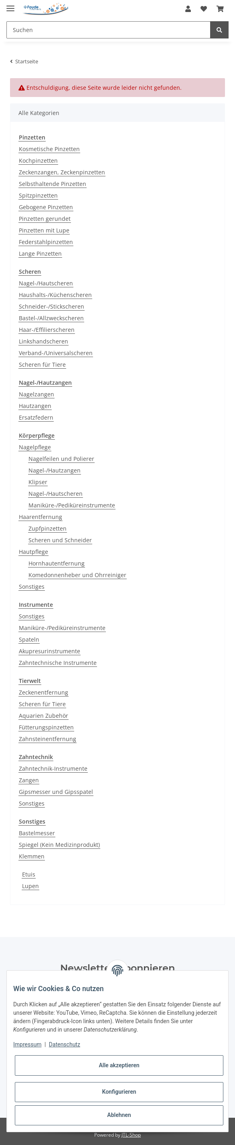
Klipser (37, 482)
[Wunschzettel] (204, 9)
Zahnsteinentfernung (47, 739)
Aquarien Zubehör (43, 715)
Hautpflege (33, 551)
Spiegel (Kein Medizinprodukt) (59, 844)
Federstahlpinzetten (46, 242)
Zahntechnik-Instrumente (53, 768)
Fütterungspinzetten (46, 727)
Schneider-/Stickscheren (51, 306)
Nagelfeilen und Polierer (61, 458)
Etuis (28, 874)
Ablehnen (119, 1115)
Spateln (29, 639)
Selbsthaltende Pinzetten (52, 184)
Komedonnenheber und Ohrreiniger (77, 575)
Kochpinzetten (38, 160)
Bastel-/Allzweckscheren (51, 318)
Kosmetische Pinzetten (49, 149)
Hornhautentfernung (56, 563)
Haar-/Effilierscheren (47, 329)
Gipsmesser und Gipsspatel (56, 792)
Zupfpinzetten (47, 528)
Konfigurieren (119, 1091)
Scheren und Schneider (60, 540)
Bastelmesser (37, 833)
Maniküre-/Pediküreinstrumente (71, 505)
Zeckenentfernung (43, 692)
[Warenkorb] (220, 9)
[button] (188, 9)
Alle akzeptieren (119, 1065)
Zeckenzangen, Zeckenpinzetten (62, 172)
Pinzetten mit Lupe (44, 230)
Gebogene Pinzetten (46, 207)
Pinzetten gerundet (45, 218)
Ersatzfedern (36, 417)
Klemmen (32, 856)
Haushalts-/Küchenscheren (55, 295)
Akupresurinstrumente (49, 651)
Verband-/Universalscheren (56, 353)
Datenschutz (64, 1044)
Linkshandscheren (43, 341)
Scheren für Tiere (42, 364)
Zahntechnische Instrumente (58, 662)
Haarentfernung (40, 517)
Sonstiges (32, 586)
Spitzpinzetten (38, 195)
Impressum (27, 1044)
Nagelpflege (35, 447)
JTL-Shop (131, 1134)
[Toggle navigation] (10, 5)
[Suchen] (108, 29)
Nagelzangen (36, 394)
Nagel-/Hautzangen (54, 470)
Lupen (30, 886)
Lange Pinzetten (40, 253)
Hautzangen (35, 406)
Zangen (29, 780)
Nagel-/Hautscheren (46, 283)
